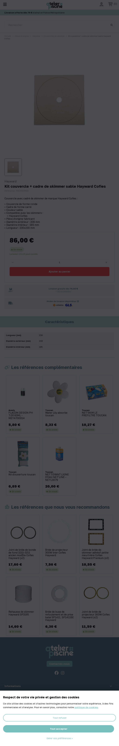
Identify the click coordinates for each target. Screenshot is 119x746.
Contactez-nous (59, 663)
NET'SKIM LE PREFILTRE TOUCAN (94, 414)
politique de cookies (86, 707)
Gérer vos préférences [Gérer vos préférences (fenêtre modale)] (59, 738)
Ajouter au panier (59, 271)
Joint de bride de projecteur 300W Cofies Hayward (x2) (96, 614)
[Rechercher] (59, 25)
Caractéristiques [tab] (59, 322)
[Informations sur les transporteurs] (78, 301)
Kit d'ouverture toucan (22, 474)
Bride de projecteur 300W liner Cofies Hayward (56, 553)
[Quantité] (59, 262)
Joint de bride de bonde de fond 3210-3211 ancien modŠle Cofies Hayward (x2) (22, 554)
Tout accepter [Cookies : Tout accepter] (58, 728)
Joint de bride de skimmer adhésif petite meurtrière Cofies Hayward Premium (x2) (95, 554)
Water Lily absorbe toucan (56, 414)
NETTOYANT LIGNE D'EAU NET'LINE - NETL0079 (57, 477)
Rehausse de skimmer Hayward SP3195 (21, 613)
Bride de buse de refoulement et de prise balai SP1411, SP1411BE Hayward (59, 615)
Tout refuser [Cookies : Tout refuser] (59, 717)
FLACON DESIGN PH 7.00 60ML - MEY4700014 (21, 415)
